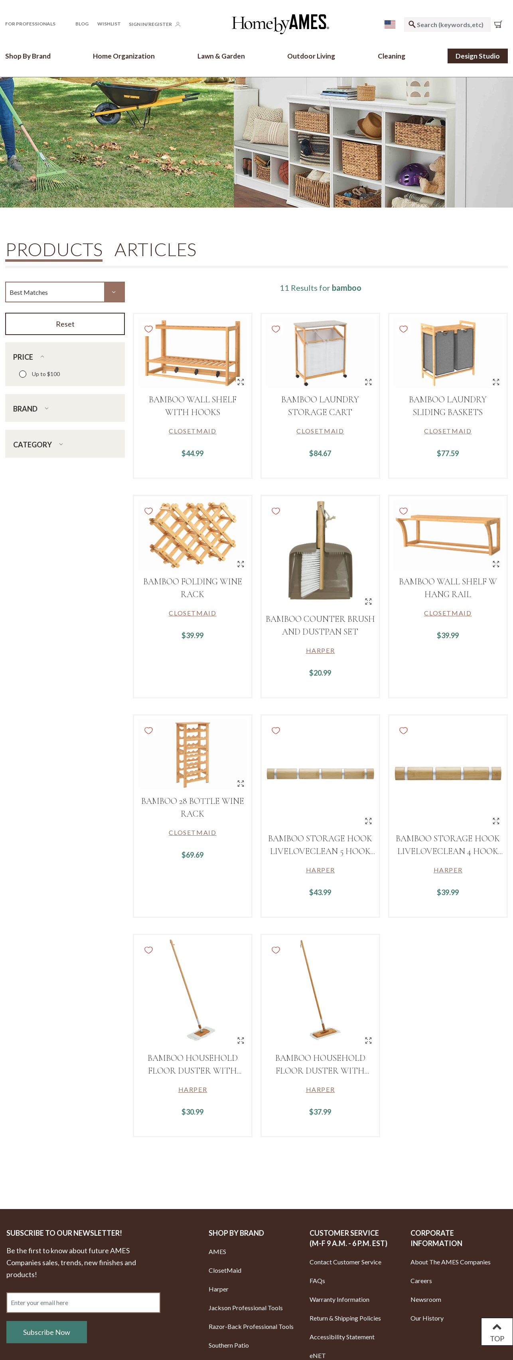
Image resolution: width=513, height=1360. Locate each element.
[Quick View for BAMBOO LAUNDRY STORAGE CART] (368, 382)
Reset (65, 323)
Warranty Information (339, 1299)
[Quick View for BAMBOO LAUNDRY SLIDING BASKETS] (496, 382)
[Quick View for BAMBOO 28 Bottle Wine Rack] (241, 783)
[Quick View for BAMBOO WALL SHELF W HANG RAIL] (496, 564)
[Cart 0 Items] (500, 24)
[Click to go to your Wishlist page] (109, 24)
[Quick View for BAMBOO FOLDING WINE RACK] (241, 564)
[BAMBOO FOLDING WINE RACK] (192, 535)
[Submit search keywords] (412, 24)
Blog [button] (82, 24)
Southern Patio (229, 1345)
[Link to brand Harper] (320, 650)
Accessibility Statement (342, 1336)
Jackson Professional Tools (246, 1307)
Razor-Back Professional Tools (251, 1326)
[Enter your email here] (83, 1302)
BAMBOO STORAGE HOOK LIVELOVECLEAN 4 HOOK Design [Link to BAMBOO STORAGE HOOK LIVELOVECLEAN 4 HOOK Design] (448, 851)
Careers (421, 1280)
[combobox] (447, 24)
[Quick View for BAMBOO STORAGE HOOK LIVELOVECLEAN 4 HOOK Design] (496, 821)
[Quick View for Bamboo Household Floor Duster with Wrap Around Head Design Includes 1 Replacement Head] (241, 1040)
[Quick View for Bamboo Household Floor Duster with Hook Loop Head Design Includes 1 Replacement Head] (368, 1040)
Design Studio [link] (478, 56)
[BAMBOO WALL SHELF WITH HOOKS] (192, 353)
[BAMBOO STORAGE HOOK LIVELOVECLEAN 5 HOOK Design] (320, 773)
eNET (318, 1355)
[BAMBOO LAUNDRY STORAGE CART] (320, 353)
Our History (427, 1318)
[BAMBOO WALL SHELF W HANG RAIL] (448, 535)
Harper (219, 1289)
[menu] (390, 24)
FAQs (317, 1280)
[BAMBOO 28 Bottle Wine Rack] (192, 754)
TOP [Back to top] (497, 1331)
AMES (217, 1251)
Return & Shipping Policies (345, 1318)
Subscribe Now (46, 1332)
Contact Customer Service (345, 1262)
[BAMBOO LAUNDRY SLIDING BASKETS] (448, 353)
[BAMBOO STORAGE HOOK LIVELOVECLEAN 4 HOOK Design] (448, 773)
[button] (36, 24)
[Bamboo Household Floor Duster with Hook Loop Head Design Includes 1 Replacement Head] (320, 993)
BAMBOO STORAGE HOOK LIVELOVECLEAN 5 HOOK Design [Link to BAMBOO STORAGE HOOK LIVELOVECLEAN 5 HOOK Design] (320, 851)
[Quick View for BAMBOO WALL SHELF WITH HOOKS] (241, 382)
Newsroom (425, 1299)
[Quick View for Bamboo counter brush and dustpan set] (368, 601)
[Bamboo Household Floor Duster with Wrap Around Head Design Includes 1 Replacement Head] (192, 993)
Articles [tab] (155, 249)
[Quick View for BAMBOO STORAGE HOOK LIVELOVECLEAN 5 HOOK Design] (368, 821)
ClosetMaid (225, 1270)
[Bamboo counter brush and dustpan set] (320, 554)
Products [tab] (54, 249)
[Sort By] (65, 292)
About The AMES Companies (450, 1262)
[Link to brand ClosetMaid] (192, 431)
